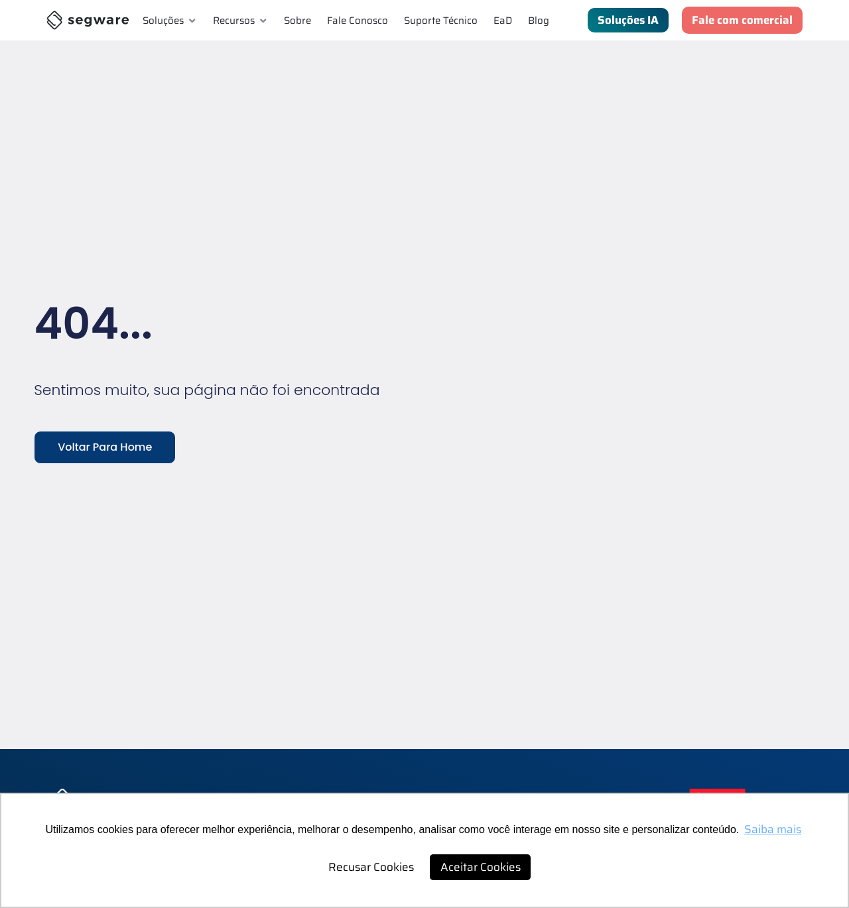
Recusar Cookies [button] (371, 867)
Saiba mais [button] (772, 829)
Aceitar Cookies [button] (480, 867)
